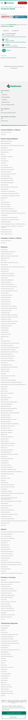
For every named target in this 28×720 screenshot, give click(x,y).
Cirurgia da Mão (5, 312)
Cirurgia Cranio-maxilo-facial (9, 286)
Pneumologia (4, 482)
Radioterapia (4, 503)
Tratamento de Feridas (7, 693)
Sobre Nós (4, 94)
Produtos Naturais (6, 606)
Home (2, 7)
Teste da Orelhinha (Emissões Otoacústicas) (13, 213)
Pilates (3, 663)
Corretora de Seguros (7, 588)
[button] (2, 3)
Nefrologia (4, 434)
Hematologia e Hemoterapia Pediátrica (11, 382)
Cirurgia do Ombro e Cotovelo (9, 321)
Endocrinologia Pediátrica (8, 349)
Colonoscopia (5, 332)
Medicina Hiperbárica (6, 404)
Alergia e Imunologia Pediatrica (9, 256)
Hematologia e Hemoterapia (8, 380)
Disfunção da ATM (5, 540)
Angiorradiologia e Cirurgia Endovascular (13, 267)
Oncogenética (5, 463)
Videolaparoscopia (6, 231)
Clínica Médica (5, 330)
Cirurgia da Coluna (6, 310)
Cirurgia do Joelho (6, 319)
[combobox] (11, 40)
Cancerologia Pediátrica (8, 275)
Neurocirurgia (5, 441)
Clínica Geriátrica (6, 586)
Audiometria (4, 147)
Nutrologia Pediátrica (7, 458)
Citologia (3, 163)
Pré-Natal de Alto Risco (7, 667)
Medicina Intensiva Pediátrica (9, 408)
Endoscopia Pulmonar (7, 358)
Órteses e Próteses (6, 617)
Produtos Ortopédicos (7, 608)
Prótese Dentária (6, 569)
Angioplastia (4, 264)
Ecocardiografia (5, 341)
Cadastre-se (4, 120)
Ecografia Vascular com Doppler (10, 343)
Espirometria (4, 184)
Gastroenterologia (6, 365)
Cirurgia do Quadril (6, 325)
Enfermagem (4, 628)
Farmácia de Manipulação (8, 595)
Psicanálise (4, 669)
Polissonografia (5, 204)
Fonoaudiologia (5, 645)
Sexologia (3, 682)
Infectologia (4, 391)
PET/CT (2, 200)
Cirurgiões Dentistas (6, 534)
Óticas (2, 619)
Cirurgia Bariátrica (6, 282)
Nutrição (3, 658)
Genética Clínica (5, 369)
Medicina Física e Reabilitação (9, 402)
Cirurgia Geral (5, 293)
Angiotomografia (5, 143)
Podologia (4, 665)
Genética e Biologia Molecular (9, 187)
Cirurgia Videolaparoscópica (9, 308)
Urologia (3, 525)
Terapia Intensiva (5, 512)
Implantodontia (5, 547)
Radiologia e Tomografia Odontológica (12, 573)
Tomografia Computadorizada (9, 217)
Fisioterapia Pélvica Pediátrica (9, 641)
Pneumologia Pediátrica (7, 484)
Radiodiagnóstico (6, 495)
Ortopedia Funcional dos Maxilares (11, 562)
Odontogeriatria (5, 549)
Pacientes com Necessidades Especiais (11, 564)
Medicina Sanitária (6, 421)
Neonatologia (5, 439)
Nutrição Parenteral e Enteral (9, 454)
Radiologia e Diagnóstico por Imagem (11, 501)
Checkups (3, 158)
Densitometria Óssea (6, 167)
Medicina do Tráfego (6, 432)
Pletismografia (5, 202)
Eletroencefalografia (7, 345)
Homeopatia (4, 389)
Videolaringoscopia (6, 234)
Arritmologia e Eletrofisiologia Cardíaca (12, 145)
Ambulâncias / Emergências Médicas (10, 582)
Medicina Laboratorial (7, 410)
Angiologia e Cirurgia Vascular (9, 262)
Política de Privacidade (8, 104)
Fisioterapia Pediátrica (7, 636)
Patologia (3, 476)
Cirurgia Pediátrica (6, 297)
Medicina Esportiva (6, 397)
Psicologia (4, 671)
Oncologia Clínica (6, 465)
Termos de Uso (6, 102)
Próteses (3, 571)
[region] (14, 711)
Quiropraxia (4, 680)
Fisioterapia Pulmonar (7, 639)
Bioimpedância (5, 152)
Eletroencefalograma (7, 180)
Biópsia (3, 154)
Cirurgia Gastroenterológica (9, 291)
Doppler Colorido (6, 171)
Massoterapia (5, 652)
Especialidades (6, 97)
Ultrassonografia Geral (7, 518)
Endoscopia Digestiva (7, 354)
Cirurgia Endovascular (7, 288)
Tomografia (4, 215)
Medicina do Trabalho (7, 430)
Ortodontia (4, 560)
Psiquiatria (4, 489)
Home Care (4, 599)
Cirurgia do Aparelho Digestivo (9, 317)
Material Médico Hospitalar (8, 601)
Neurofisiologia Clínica (7, 445)
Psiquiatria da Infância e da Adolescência (12, 493)
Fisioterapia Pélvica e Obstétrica (10, 643)
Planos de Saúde (5, 604)
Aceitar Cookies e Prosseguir (14, 713)
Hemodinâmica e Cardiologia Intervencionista (13, 384)
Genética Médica (5, 371)
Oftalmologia (4, 460)
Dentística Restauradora (8, 538)
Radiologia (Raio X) (6, 206)
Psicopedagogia (5, 676)
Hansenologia (5, 378)
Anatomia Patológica (6, 141)
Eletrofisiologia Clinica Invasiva (10, 347)
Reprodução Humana (6, 505)
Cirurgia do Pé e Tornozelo (8, 323)
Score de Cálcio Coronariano (9, 211)
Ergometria (4, 362)
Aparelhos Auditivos (6, 584)
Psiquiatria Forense (6, 491)
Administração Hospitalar (8, 251)
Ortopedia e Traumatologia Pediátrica (11, 471)
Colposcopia (4, 165)
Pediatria (3, 480)
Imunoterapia (4, 189)
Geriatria (3, 373)
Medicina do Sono (6, 428)
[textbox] (11, 40)
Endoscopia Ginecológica (8, 356)
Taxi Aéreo (3, 612)
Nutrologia (4, 456)
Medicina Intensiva (6, 406)
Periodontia (4, 566)
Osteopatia (4, 660)
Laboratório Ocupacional (8, 191)
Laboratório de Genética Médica (10, 193)
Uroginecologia (5, 523)
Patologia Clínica (5, 478)
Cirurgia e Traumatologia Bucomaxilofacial (13, 532)
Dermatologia (5, 336)
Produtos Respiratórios (8, 610)
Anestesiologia (5, 258)
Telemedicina (15, 30)
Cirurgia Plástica (5, 299)
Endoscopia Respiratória (8, 360)
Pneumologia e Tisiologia (8, 487)
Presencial (6, 30)
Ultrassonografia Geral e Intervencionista (13, 224)
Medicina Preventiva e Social (9, 419)
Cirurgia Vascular (6, 304)
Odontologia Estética (7, 553)
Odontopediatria (5, 558)
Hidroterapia (4, 647)
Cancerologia (5, 271)
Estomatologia (5, 545)
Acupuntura (4, 249)
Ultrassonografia (6, 221)
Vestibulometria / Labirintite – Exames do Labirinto (12, 227)
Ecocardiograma (5, 176)
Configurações (13, 717)
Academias (3, 580)
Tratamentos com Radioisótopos (10, 219)
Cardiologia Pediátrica (7, 280)
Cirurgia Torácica (6, 301)
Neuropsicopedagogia (7, 656)
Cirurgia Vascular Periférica (9, 306)
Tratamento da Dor (6, 516)
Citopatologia (5, 328)
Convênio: (7, 44)
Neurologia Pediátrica (7, 450)
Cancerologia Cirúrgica (7, 273)
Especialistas (9, 7)
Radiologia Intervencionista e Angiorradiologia (9, 499)
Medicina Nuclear (5, 415)
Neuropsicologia (5, 654)
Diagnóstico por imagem (7, 169)
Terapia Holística (5, 684)
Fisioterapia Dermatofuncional (9, 634)
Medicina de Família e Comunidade (10, 423)
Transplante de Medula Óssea (9, 514)
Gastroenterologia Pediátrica (9, 367)
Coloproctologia (6, 334)
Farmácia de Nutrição (7, 597)
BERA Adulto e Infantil (7, 150)
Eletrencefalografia (7, 178)
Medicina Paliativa (6, 417)
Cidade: (7, 39)
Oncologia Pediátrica (7, 467)
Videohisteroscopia (6, 229)
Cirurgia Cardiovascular (8, 284)
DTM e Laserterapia (6, 536)
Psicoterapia (4, 678)
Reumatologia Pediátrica (7, 510)
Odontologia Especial (7, 551)
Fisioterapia (4, 632)
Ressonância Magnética (7, 208)
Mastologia (4, 395)
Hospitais (3, 134)
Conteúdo (4, 99)
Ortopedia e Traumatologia (8, 469)
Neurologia (4, 447)
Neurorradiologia (6, 452)
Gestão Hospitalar (6, 132)
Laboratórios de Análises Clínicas (10, 195)
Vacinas (3, 695)
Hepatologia (4, 386)
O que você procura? (10, 33)
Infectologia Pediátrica (7, 393)
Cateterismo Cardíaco (7, 156)
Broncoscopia (5, 269)
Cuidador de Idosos (6, 593)
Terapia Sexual (5, 689)
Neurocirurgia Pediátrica (8, 443)
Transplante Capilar (6, 691)
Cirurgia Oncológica (6, 295)
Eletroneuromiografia (7, 182)
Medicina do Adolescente (8, 426)
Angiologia (4, 260)
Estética (3, 630)
